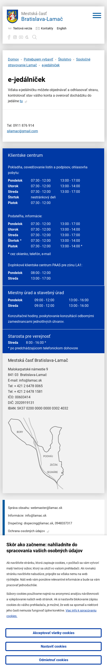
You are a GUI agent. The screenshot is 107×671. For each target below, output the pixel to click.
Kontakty (47, 28)
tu (21, 101)
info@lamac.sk (30, 380)
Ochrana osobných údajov (26, 531)
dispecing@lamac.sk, (39, 523)
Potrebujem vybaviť (38, 59)
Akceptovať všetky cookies (53, 633)
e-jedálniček (51, 65)
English (61, 28)
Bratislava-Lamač (42, 16)
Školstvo (64, 59)
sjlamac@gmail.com (22, 131)
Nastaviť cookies (53, 646)
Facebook (9, 37)
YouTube (21, 37)
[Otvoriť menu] (96, 16)
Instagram (15, 37)
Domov (13, 59)
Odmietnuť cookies (53, 660)
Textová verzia (22, 28)
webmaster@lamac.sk (46, 508)
